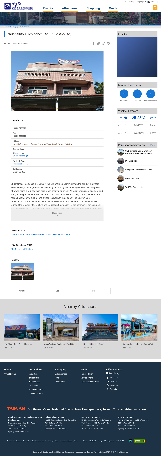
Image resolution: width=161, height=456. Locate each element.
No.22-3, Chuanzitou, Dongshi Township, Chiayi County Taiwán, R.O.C (42, 144)
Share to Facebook (93, 43)
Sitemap (131, 2)
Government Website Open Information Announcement (26, 441)
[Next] (99, 81)
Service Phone (87, 378)
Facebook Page (19, 164)
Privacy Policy (53, 441)
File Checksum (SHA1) (21, 249)
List (57, 291)
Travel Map (34, 386)
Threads (111, 389)
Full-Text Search (155, 7)
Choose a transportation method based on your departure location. (40, 234)
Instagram (112, 385)
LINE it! (108, 43)
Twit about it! (98, 43)
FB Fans (154, 2)
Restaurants (60, 382)
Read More (57, 213)
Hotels (57, 378)
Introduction (34, 378)
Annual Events (10, 374)
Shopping (93, 8)
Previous (21, 291)
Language (141, 1)
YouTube (111, 381)
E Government (130, 441)
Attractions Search (37, 389)
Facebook (112, 377)
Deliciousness (61, 374)
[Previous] (14, 81)
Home (8, 27)
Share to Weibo (103, 43)
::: (126, 2)
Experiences (34, 382)
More (152, 145)
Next (93, 291)
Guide (113, 8)
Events (48, 8)
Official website (19, 156)
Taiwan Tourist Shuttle (90, 382)
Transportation (87, 374)
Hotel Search (24, 27)
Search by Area (36, 393)
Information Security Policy (69, 441)
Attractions (69, 8)
